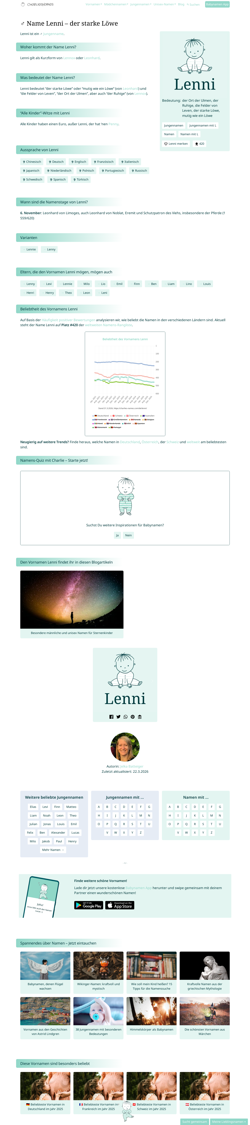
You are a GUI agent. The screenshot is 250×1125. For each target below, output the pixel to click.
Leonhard (92, 58)
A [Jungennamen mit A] (99, 807)
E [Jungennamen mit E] (132, 807)
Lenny (51, 249)
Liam (171, 284)
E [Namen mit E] (203, 807)
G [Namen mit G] (220, 807)
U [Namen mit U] (220, 824)
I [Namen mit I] (178, 815)
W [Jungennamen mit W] (115, 832)
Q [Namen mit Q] (186, 824)
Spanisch (58, 179)
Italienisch (130, 162)
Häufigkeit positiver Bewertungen (68, 320)
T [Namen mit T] (211, 824)
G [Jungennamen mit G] (149, 807)
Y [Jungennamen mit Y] (132, 832)
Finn (137, 284)
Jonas (47, 824)
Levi (49, 284)
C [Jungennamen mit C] (116, 807)
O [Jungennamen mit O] (99, 824)
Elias (33, 807)
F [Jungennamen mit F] (141, 807)
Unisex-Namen (164, 4)
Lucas (75, 832)
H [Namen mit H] (170, 815)
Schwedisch (32, 179)
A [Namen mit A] (170, 807)
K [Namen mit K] (195, 815)
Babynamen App (217, 4)
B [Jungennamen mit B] (107, 807)
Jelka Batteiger (131, 766)
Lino (189, 284)
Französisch (103, 162)
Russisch (139, 170)
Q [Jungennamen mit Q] (115, 824)
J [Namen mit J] (186, 815)
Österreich (150, 442)
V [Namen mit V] (178, 832)
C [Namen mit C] (186, 807)
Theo (68, 293)
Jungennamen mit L (202, 125)
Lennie (31, 249)
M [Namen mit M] (211, 815)
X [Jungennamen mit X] (124, 832)
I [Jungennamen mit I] (107, 815)
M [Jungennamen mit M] (140, 815)
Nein (128, 535)
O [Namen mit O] (170, 824)
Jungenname (53, 33)
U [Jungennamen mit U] (149, 824)
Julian (33, 824)
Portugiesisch (112, 170)
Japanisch (31, 170)
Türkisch (80, 179)
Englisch (78, 162)
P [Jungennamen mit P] (107, 824)
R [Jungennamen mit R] (124, 824)
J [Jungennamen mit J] (115, 815)
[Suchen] (195, 4)
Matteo (71, 807)
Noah (46, 815)
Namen (169, 134)
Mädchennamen (115, 4)
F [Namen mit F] (211, 807)
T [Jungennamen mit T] (141, 824)
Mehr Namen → (53, 850)
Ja (117, 535)
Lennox (69, 58)
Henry (50, 293)
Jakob (46, 841)
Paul (59, 841)
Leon (86, 293)
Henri (30, 293)
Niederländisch (59, 170)
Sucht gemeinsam (194, 1122)
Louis (207, 284)
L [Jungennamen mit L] (132, 815)
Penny (113, 124)
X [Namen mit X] (195, 832)
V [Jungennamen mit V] (107, 832)
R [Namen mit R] (195, 824)
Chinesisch (32, 162)
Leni (104, 293)
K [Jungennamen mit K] (124, 815)
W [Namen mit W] (186, 832)
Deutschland (130, 442)
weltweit (193, 442)
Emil (120, 284)
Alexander (58, 832)
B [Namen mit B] (178, 807)
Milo (87, 284)
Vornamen (93, 4)
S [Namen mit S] (203, 824)
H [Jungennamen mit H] (99, 815)
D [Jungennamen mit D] (124, 807)
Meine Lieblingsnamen (227, 1122)
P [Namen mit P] (178, 824)
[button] (98, 681)
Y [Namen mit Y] (203, 832)
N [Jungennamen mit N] (149, 815)
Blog (181, 4)
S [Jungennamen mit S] (132, 824)
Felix (30, 832)
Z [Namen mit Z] (211, 832)
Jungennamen (139, 4)
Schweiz (172, 442)
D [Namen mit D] (195, 807)
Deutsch (55, 162)
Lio (103, 284)
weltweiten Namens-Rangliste (108, 325)
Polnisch (86, 170)
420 (199, 144)
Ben (153, 284)
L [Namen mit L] (203, 815)
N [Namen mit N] (220, 815)
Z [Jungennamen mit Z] (141, 832)
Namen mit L (189, 134)
